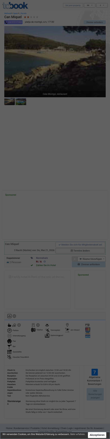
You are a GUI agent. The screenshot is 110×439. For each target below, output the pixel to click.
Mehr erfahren (77, 434)
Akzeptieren (97, 435)
